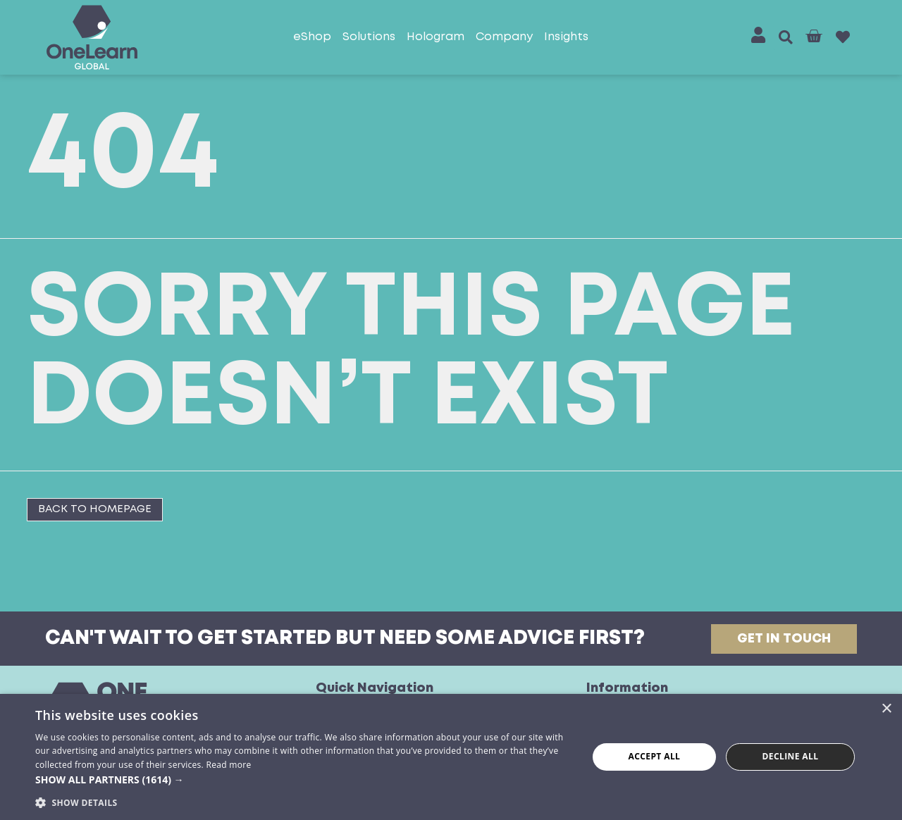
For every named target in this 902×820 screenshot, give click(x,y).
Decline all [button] (790, 756)
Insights (566, 37)
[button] (785, 37)
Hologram (435, 37)
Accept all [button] (655, 756)
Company (504, 37)
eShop (312, 37)
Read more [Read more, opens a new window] (228, 765)
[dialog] (451, 757)
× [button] (886, 709)
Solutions (368, 37)
